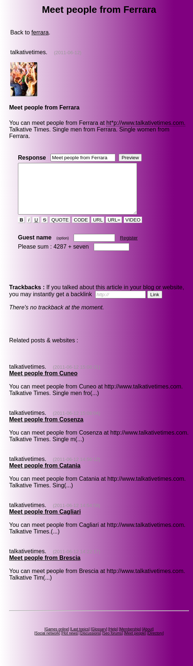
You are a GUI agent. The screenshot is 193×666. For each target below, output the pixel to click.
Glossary (99, 639)
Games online (56, 639)
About (148, 639)
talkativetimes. (28, 52)
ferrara (40, 32)
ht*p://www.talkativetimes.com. (145, 123)
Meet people (135, 643)
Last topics (80, 639)
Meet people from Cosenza (46, 429)
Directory (155, 643)
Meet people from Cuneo (43, 383)
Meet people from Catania (45, 475)
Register (129, 247)
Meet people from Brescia (45, 568)
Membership (130, 639)
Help (113, 639)
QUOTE (60, 229)
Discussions (90, 643)
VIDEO (133, 229)
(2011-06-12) (67, 52)
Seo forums (112, 643)
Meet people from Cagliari (45, 521)
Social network (47, 643)
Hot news (70, 643)
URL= (114, 229)
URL (98, 229)
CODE (81, 229)
